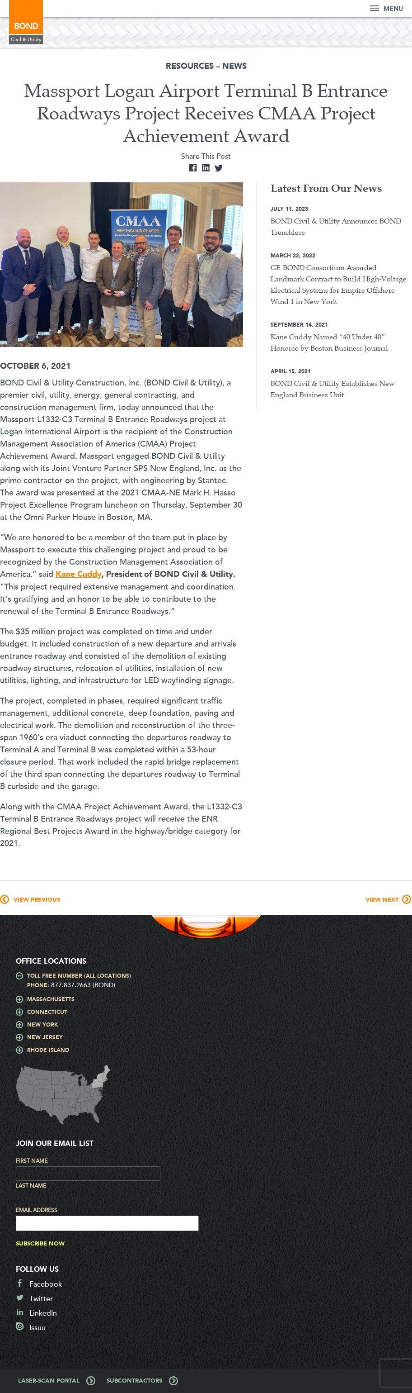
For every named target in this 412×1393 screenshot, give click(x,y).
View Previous (37, 900)
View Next (381, 900)
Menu (386, 8)
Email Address (36, 1210)
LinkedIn (43, 1313)
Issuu (37, 1327)
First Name (31, 1161)
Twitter (41, 1298)
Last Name (31, 1186)
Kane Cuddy (79, 575)
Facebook (45, 1284)
